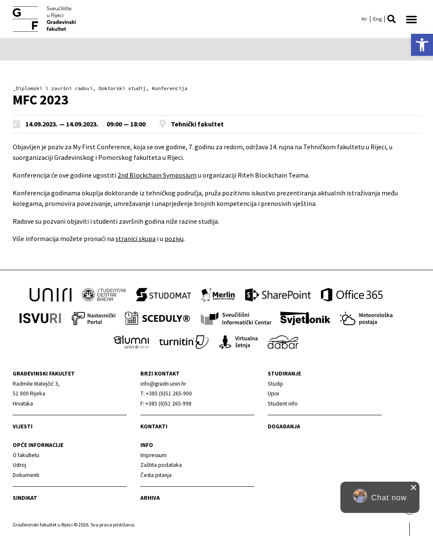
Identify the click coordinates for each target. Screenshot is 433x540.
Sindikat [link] (25, 498)
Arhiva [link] (150, 498)
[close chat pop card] (413, 487)
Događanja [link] (284, 426)
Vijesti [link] (23, 426)
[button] (391, 19)
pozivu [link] (174, 238)
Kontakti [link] (153, 426)
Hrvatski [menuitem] (364, 19)
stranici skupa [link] (135, 238)
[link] (422, 45)
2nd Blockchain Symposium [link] (157, 175)
